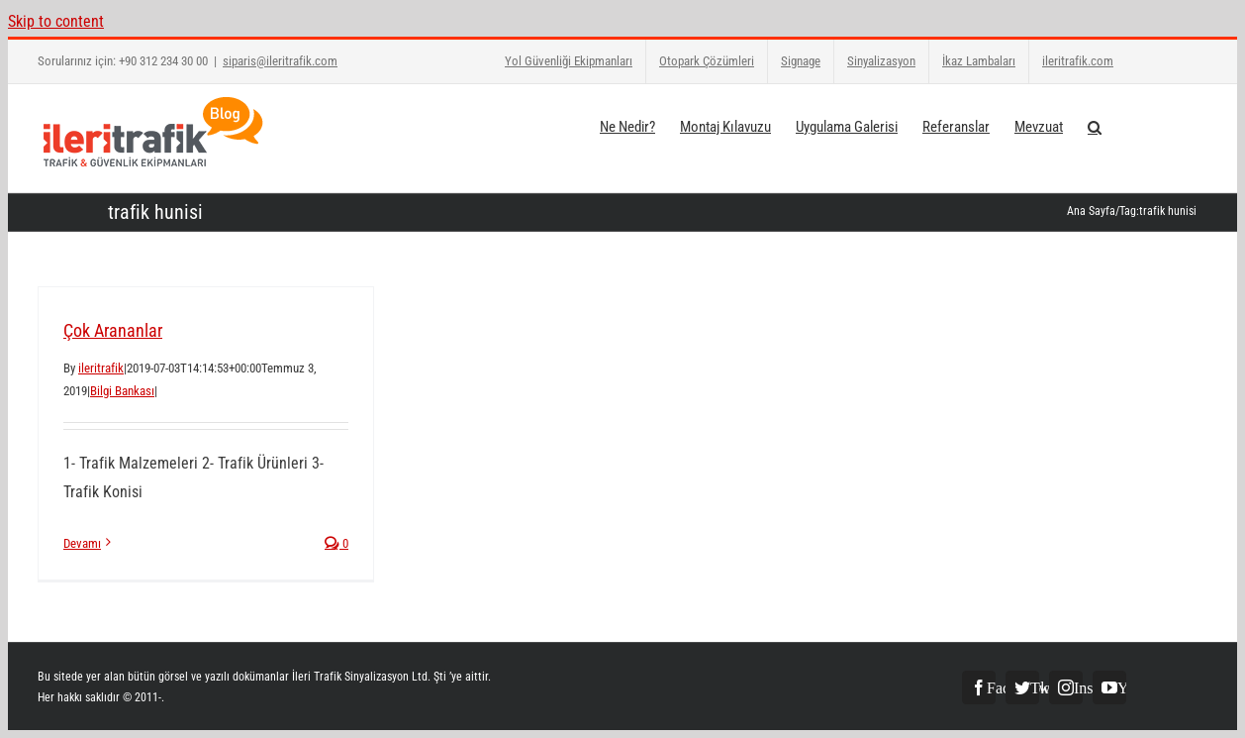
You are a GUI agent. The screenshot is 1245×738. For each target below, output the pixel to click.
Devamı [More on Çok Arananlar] (82, 543)
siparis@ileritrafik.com (280, 60)
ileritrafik (101, 368)
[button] (1094, 125)
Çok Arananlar (112, 330)
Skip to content (56, 21)
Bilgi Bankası (122, 390)
